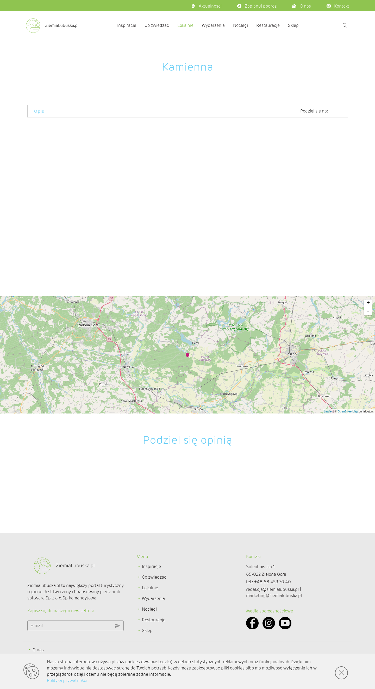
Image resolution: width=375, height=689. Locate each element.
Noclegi (240, 25)
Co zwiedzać (157, 25)
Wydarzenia (213, 25)
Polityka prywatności (67, 680)
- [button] (368, 311)
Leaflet (328, 411)
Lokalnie (185, 25)
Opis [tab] (39, 111)
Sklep (293, 25)
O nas (38, 650)
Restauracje (268, 25)
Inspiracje (126, 25)
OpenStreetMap (348, 411)
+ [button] (368, 303)
